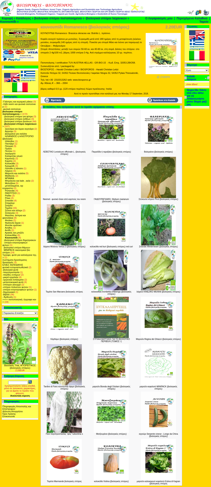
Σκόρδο (9, 205)
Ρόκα (7, 198)
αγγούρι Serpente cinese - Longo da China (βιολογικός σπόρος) (158, 435)
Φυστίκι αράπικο (13, 225)
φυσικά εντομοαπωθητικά (15, 267)
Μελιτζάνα (10, 183)
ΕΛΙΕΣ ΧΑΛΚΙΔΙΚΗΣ (12, 265)
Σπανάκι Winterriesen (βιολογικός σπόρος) (158, 246)
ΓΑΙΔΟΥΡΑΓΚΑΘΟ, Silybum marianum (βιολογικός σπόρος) (111, 200)
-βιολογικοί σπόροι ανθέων (17, 119)
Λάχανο (9, 171)
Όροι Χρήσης (9, 414)
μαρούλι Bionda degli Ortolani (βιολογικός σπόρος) (111, 387)
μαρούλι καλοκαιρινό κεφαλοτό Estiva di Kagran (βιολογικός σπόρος (158, 482)
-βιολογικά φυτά (10, 270)
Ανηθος (8, 227)
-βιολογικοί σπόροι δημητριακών (20, 240)
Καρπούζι (9, 158)
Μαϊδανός (10, 176)
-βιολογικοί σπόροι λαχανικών (106, 18)
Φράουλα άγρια (12, 223)
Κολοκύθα (10, 163)
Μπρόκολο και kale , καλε (17, 181)
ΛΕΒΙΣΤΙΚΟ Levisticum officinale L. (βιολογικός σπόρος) (64, 153)
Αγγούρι (9, 131)
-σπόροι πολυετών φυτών (15, 287)
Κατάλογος (23, 18)
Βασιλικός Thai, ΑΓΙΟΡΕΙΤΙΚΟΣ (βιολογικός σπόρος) (20, 366)
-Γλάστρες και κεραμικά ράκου (17, 101)
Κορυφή (7, 18)
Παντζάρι (9, 143)
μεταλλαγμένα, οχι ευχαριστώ (12, 186)
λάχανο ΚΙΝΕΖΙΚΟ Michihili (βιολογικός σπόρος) (159, 292)
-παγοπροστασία (10, 272)
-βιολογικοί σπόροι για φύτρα (18, 116)
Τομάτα (8, 208)
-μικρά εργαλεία (10, 277)
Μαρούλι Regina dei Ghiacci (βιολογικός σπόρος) (158, 339)
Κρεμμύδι (9, 166)
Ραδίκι (8, 195)
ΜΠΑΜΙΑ (9, 178)
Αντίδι (8, 230)
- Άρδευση (7, 297)
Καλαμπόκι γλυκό (13, 156)
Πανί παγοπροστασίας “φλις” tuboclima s (64, 434)
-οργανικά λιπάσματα (12, 279)
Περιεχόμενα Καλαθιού (192, 18)
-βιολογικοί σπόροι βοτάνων (18, 121)
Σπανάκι (9, 200)
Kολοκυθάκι (11, 235)
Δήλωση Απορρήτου (12, 411)
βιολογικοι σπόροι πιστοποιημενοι (58, 18)
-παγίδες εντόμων (11, 274)
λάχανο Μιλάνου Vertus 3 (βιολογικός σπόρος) (64, 246)
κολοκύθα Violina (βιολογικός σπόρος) (111, 481)
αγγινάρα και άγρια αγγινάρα (19, 129)
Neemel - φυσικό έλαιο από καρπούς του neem (64, 199)
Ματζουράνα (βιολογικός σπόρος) (111, 434)
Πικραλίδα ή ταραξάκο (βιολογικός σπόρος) (111, 152)
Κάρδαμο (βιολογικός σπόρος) (64, 339)
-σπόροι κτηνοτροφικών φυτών (17, 289)
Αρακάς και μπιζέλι (14, 232)
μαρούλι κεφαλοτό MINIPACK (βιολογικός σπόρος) (158, 387)
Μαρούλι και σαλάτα (15, 173)
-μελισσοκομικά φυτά (12, 282)
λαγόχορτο (10, 153)
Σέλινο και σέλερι (13, 210)
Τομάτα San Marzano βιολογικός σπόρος (64, 292)
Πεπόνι (8, 151)
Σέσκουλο (10, 213)
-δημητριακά (8, 292)
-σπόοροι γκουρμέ (11, 284)
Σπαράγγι (9, 203)
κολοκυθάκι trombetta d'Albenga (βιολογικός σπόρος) (111, 293)
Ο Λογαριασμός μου (159, 18)
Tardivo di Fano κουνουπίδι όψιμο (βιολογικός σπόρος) (64, 387)
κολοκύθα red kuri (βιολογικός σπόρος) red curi (111, 246)
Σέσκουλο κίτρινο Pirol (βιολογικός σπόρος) (158, 199)
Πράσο (8, 148)
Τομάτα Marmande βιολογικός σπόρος (64, 481)
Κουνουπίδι (8, 21)
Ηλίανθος (9, 141)
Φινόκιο (9, 220)
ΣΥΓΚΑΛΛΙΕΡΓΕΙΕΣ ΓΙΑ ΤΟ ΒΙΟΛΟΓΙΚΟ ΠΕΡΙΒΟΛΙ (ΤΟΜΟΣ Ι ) (111, 340)
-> (12, 112)
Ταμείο (204, 21)
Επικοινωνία (8, 416)
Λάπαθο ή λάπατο (14, 168)
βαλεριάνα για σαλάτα (16, 134)
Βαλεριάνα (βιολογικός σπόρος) (158, 152)
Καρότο (8, 161)
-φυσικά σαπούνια (11, 109)
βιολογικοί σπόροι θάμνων (17, 247)
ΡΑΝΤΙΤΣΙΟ (11, 193)
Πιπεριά (9, 146)
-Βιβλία (5, 294)
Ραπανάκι (10, 190)
